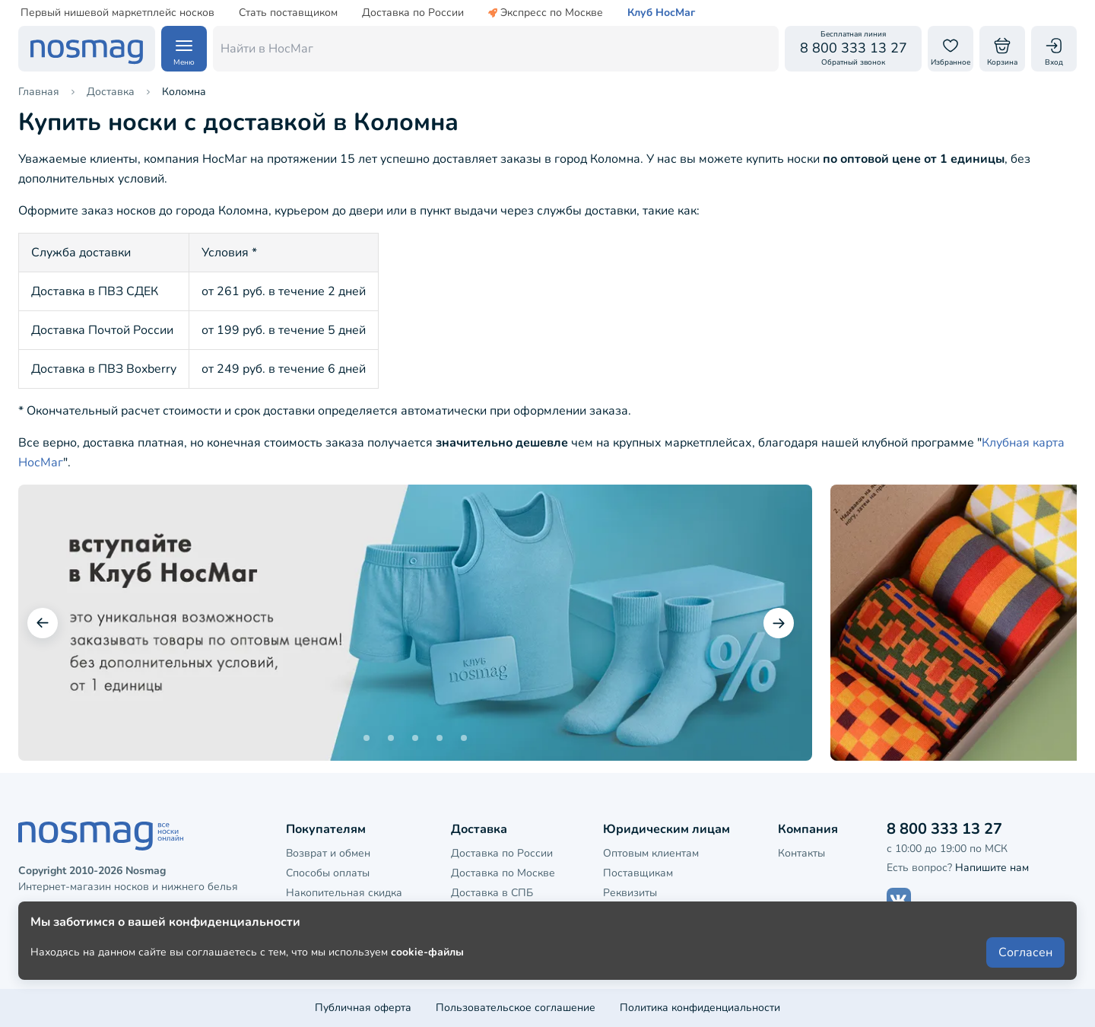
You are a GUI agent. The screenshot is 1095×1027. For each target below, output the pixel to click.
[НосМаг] (86, 49)
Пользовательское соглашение (515, 1007)
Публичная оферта (363, 1007)
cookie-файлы (427, 975)
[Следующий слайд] (778, 623)
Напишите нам (992, 867)
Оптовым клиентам (651, 853)
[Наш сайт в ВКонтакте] (899, 900)
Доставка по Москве (503, 873)
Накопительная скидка (344, 893)
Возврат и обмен (328, 853)
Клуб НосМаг (661, 13)
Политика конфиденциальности (700, 1007)
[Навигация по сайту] (184, 49)
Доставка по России (413, 13)
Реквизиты (630, 893)
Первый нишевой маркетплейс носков (117, 13)
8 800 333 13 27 (944, 829)
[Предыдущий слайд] (42, 623)
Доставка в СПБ (492, 893)
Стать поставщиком (288, 13)
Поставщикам (638, 873)
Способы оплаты (328, 873)
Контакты (801, 853)
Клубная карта (323, 913)
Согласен (1025, 975)
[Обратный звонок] (853, 49)
